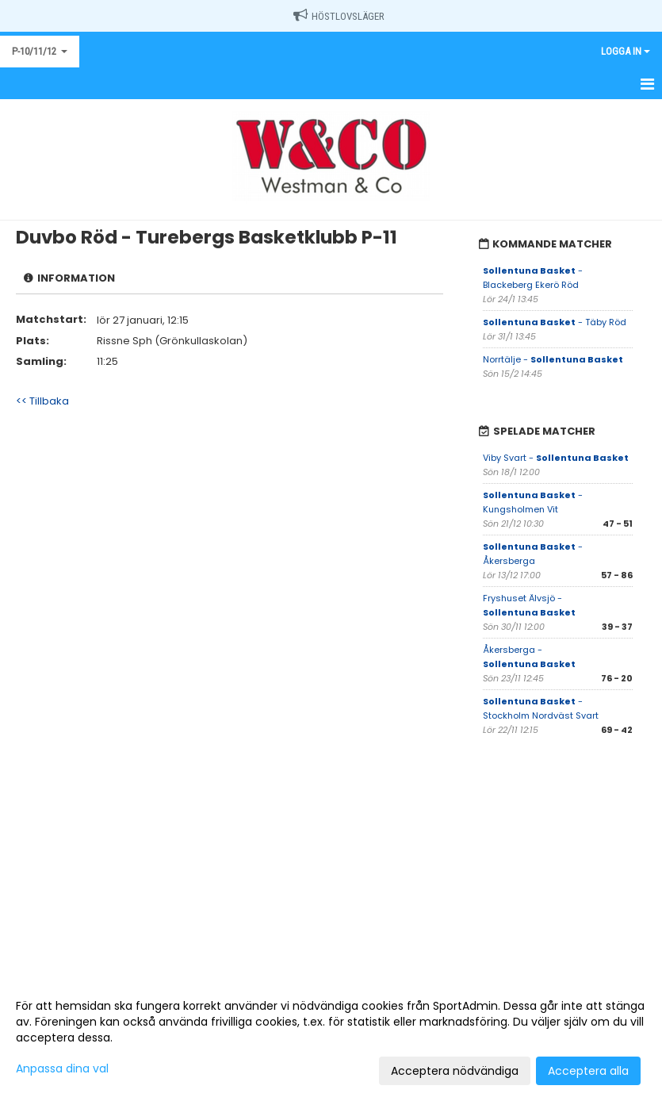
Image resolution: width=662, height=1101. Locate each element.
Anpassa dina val (62, 1068)
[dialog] (331, 1037)
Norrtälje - (553, 359)
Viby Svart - (556, 457)
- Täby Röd (554, 322)
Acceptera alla (588, 1071)
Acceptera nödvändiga (455, 1071)
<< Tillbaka (42, 401)
